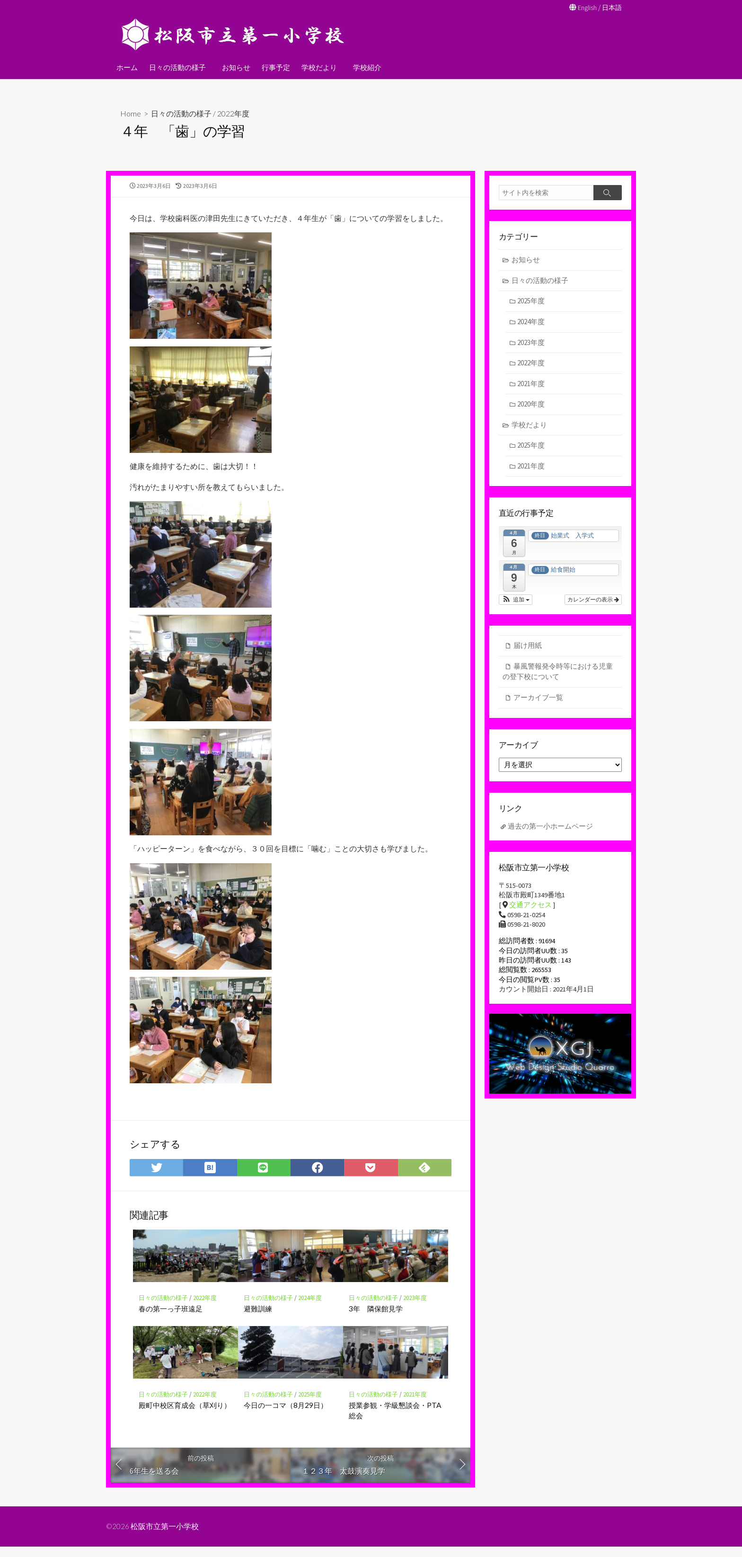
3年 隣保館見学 (376, 1318)
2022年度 (233, 112)
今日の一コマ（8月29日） (285, 1414)
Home (130, 112)
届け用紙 (527, 646)
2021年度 (415, 1404)
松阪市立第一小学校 (165, 1536)
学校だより (318, 66)
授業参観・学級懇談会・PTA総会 (395, 1419)
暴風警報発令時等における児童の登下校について (558, 673)
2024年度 (310, 1307)
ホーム (127, 66)
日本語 (611, 7)
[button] (515, 601)
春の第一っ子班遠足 (171, 1318)
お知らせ (235, 66)
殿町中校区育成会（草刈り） (185, 1414)
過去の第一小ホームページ (550, 828)
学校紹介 (364, 66)
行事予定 (274, 66)
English (585, 7)
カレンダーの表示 (593, 601)
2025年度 (310, 1404)
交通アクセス (530, 908)
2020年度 (531, 404)
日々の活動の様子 (177, 66)
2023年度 (415, 1307)
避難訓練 (258, 1318)
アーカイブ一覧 (538, 698)
